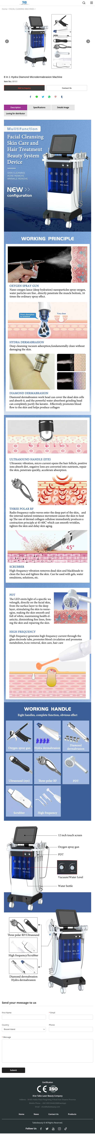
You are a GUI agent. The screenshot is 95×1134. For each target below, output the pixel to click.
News (36, 1114)
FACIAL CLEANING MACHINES (21, 9)
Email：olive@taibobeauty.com (47, 1107)
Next (88, 41)
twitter (43, 97)
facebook (30, 97)
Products (72, 1114)
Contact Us (67, 88)
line (37, 97)
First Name (6, 1013)
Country (5, 1025)
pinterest (56, 97)
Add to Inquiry (24, 88)
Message (6, 1037)
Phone (52, 1025)
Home (4, 9)
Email (52, 1013)
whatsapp (49, 97)
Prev (7, 41)
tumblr (62, 97)
